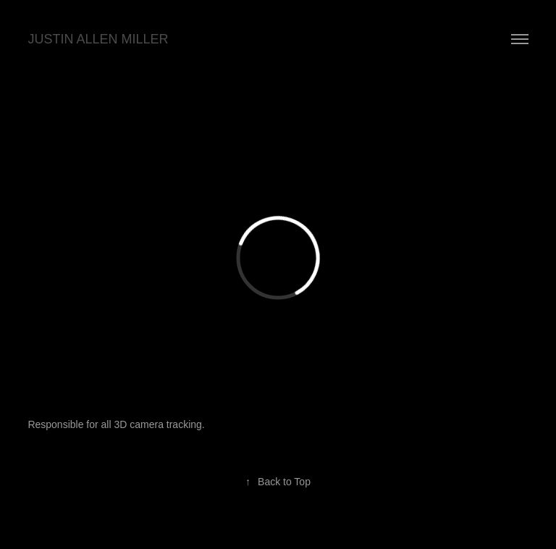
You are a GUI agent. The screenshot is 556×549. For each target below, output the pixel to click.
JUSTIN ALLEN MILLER (98, 39)
